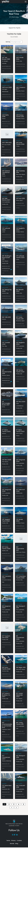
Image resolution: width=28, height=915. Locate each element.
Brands (12, 843)
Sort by (8, 42)
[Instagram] (13, 835)
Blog (16, 843)
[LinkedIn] (17, 835)
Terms (8, 840)
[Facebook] (15, 835)
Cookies (19, 840)
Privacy (13, 840)
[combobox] (16, 41)
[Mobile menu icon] (26, 2)
